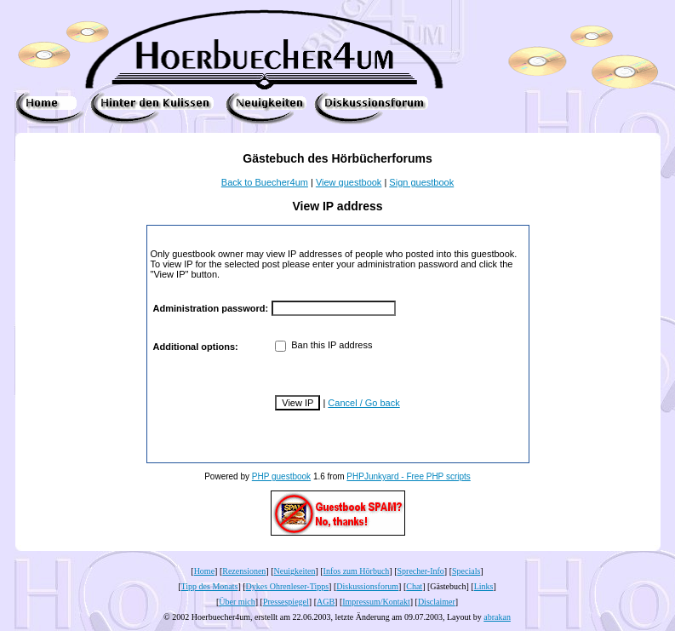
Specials (466, 571)
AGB (326, 601)
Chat (414, 586)
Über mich (237, 601)
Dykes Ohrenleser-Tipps (287, 586)
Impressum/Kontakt (375, 601)
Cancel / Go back (363, 403)
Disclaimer (436, 601)
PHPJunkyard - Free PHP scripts (408, 476)
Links (484, 586)
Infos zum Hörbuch (356, 571)
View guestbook (348, 182)
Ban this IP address (323, 345)
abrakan (497, 617)
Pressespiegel (286, 601)
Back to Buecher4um (264, 182)
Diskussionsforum (367, 586)
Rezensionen (244, 571)
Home (204, 571)
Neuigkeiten (295, 571)
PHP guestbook (281, 476)
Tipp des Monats (209, 586)
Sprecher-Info (421, 571)
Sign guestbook (421, 182)
